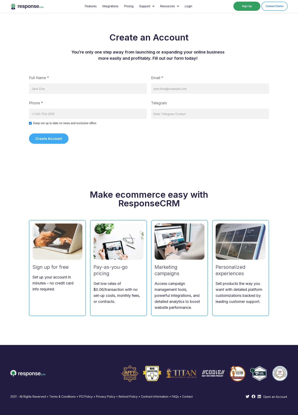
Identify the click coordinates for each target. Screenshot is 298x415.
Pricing (128, 6)
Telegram (159, 103)
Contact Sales (275, 6)
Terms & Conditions (62, 396)
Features (91, 6)
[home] (26, 6)
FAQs (175, 396)
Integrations (110, 6)
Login (188, 6)
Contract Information (154, 396)
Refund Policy (128, 396)
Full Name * (39, 78)
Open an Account (275, 396)
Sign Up (247, 6)
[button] (146, 6)
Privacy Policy (105, 396)
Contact (187, 396)
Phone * (36, 103)
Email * (157, 78)
